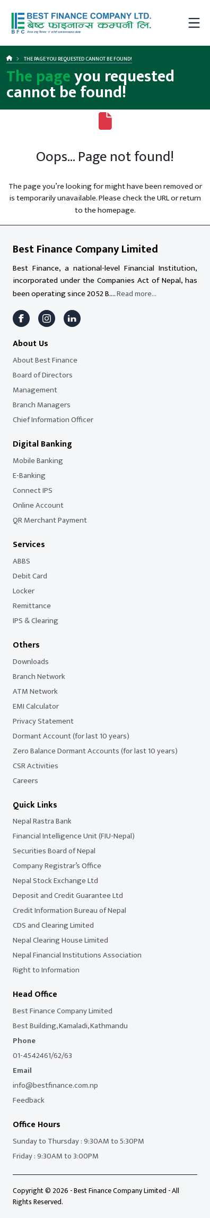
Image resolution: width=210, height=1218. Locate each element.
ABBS (21, 561)
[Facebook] (21, 318)
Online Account (38, 505)
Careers (25, 780)
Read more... (136, 293)
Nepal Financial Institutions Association (77, 955)
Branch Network (39, 676)
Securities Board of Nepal (54, 851)
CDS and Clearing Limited (53, 925)
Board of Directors (43, 375)
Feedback (29, 1100)
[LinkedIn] (72, 318)
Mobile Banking (38, 460)
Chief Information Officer (53, 419)
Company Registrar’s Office (57, 865)
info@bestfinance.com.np (55, 1085)
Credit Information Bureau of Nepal (69, 910)
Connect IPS (32, 490)
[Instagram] (46, 318)
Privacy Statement (43, 721)
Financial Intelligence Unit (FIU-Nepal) (74, 836)
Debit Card (30, 576)
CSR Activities (35, 765)
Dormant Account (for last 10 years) (71, 736)
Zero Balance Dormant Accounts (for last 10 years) (95, 751)
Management (35, 390)
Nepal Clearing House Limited (60, 940)
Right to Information (46, 970)
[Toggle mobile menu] (194, 22)
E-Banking (29, 475)
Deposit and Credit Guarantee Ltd (68, 895)
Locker (23, 591)
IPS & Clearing (35, 620)
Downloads (31, 661)
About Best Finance (45, 360)
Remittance (32, 605)
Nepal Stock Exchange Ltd (55, 880)
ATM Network (35, 691)
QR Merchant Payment (50, 520)
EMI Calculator (36, 706)
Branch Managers (42, 404)
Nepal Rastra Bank (42, 821)
